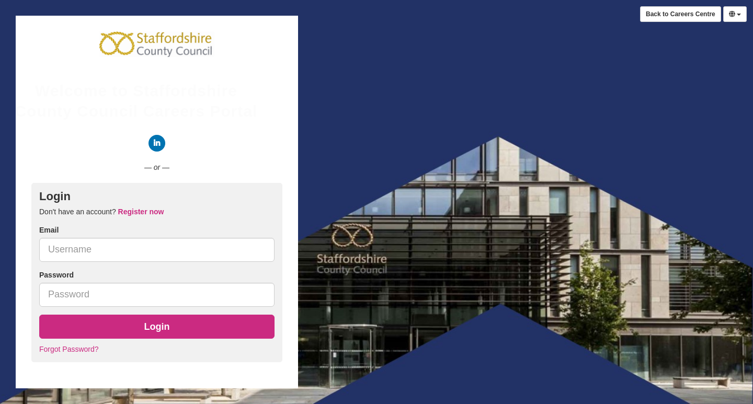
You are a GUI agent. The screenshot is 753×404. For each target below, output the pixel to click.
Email (49, 230)
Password (56, 275)
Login (157, 326)
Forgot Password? (69, 349)
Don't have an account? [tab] (101, 211)
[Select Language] (735, 14)
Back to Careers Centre (680, 14)
